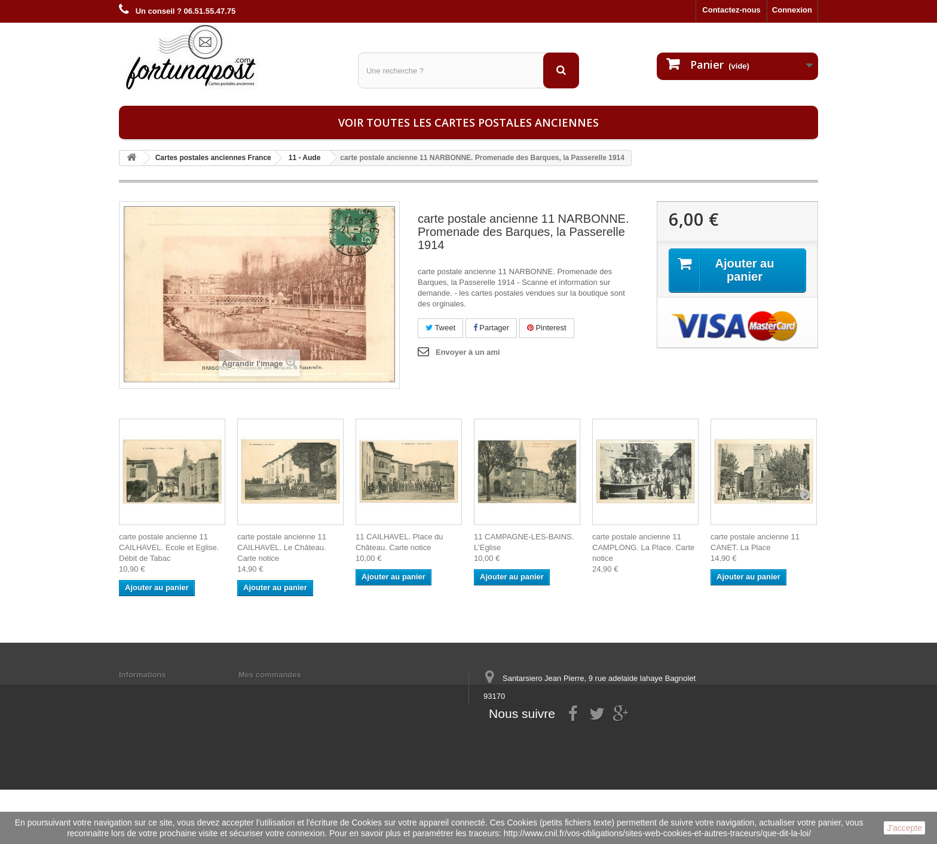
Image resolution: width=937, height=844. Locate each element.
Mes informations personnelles (295, 690)
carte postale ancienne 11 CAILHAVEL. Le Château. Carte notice (281, 547)
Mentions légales (150, 690)
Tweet (440, 327)
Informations (142, 674)
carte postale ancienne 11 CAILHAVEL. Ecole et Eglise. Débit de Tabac (169, 547)
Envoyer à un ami (468, 352)
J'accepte (904, 828)
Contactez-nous (731, 9)
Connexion (792, 9)
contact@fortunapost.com (575, 740)
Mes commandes (269, 674)
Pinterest (547, 327)
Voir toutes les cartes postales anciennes (468, 122)
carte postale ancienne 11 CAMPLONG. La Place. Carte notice (643, 547)
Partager (491, 327)
